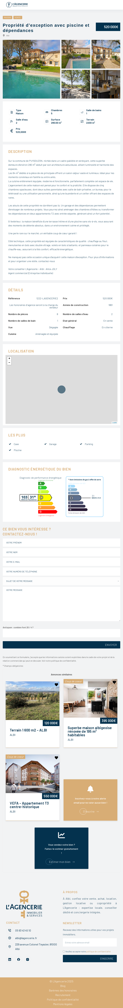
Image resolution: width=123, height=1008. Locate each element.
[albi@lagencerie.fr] (9, 938)
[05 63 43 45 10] (9, 930)
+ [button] (9, 359)
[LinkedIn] (9, 959)
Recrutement (63, 995)
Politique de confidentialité (63, 999)
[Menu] (115, 5)
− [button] (9, 363)
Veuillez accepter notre (87, 951)
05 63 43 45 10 (23, 930)
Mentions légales (63, 1004)
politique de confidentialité (98, 951)
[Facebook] (18, 959)
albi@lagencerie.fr (26, 938)
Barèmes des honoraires (62, 990)
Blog (62, 985)
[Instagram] (27, 959)
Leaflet (114, 422)
